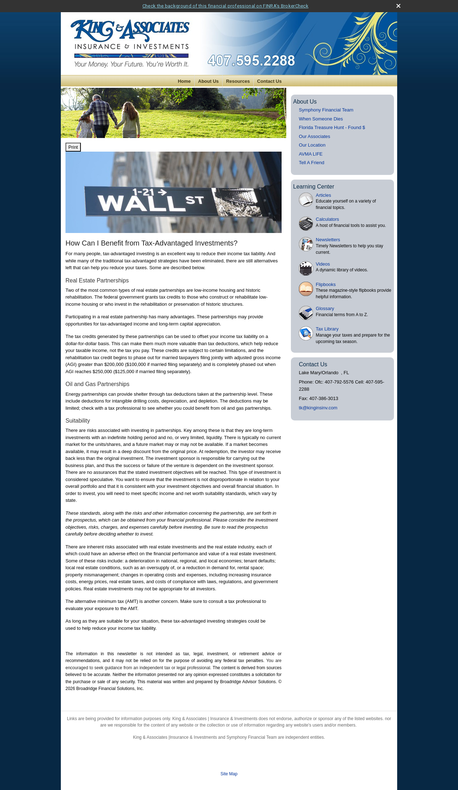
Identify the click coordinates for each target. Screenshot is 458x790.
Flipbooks (326, 284)
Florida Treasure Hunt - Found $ (332, 127)
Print (73, 147)
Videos (323, 264)
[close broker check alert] (398, 6)
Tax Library (327, 329)
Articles (323, 195)
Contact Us (269, 81)
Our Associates (314, 136)
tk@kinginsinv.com (318, 407)
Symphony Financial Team (326, 110)
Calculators (327, 219)
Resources (238, 81)
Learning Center (313, 187)
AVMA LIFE (310, 154)
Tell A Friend (311, 162)
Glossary (325, 308)
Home (184, 81)
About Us (208, 81)
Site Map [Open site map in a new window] (228, 773)
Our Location (312, 145)
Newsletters (328, 239)
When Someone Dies (321, 119)
